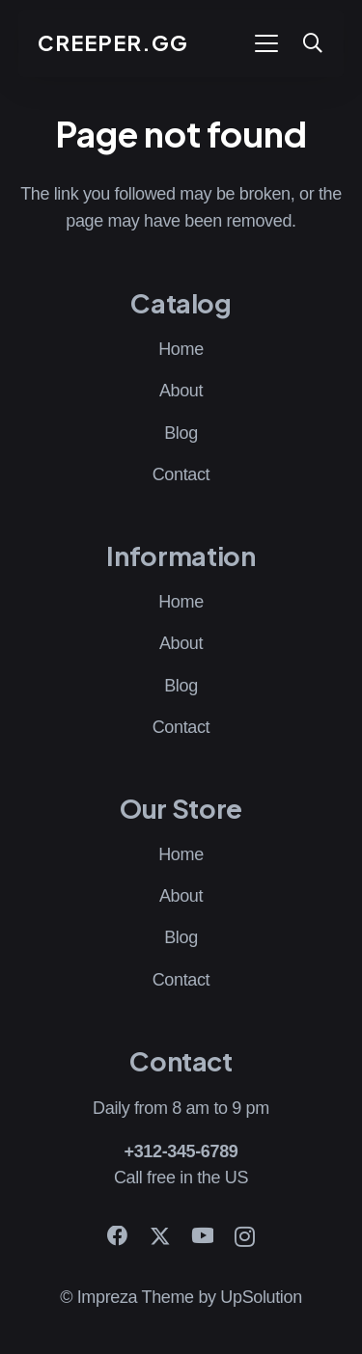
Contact (181, 474)
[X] (160, 1237)
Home (181, 349)
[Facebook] (117, 1236)
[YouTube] (202, 1236)
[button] (266, 43)
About (181, 390)
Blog (181, 433)
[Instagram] (245, 1237)
